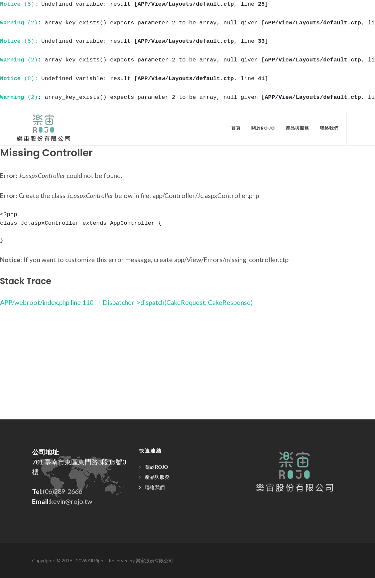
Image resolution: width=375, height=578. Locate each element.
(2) (19, 23)
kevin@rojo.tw (71, 501)
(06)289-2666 (62, 491)
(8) (17, 4)
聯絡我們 (155, 487)
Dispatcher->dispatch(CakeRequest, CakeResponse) (178, 302)
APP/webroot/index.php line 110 (46, 302)
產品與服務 (157, 477)
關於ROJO (156, 467)
